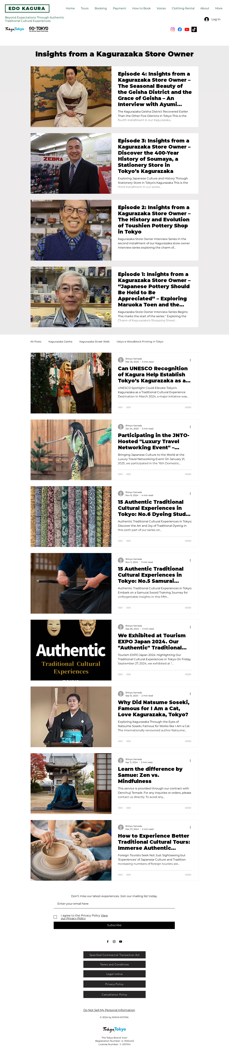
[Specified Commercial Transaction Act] (114, 954)
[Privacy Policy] (114, 984)
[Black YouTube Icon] (120, 941)
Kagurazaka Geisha (60, 341)
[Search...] (110, 29)
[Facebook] (179, 29)
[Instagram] (172, 29)
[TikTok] (194, 29)
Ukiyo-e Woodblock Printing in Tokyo (140, 341)
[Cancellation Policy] (114, 994)
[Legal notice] (114, 973)
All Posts (35, 341)
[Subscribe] (114, 925)
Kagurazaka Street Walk (94, 341)
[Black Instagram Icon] (114, 941)
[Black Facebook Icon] (107, 941)
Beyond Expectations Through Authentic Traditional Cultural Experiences (34, 19)
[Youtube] (187, 29)
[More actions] (191, 360)
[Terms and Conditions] (114, 964)
